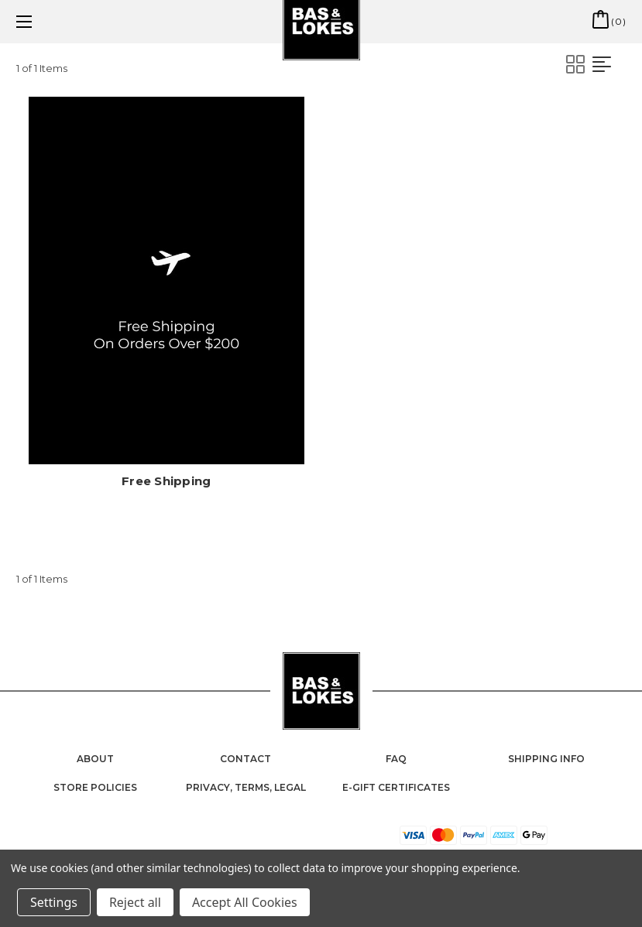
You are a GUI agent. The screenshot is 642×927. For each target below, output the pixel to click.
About (95, 759)
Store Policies (95, 787)
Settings (53, 902)
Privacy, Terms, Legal (246, 787)
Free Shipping (166, 481)
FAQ (396, 759)
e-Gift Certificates (396, 787)
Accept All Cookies (244, 902)
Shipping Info (546, 759)
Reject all (135, 902)
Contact (245, 759)
